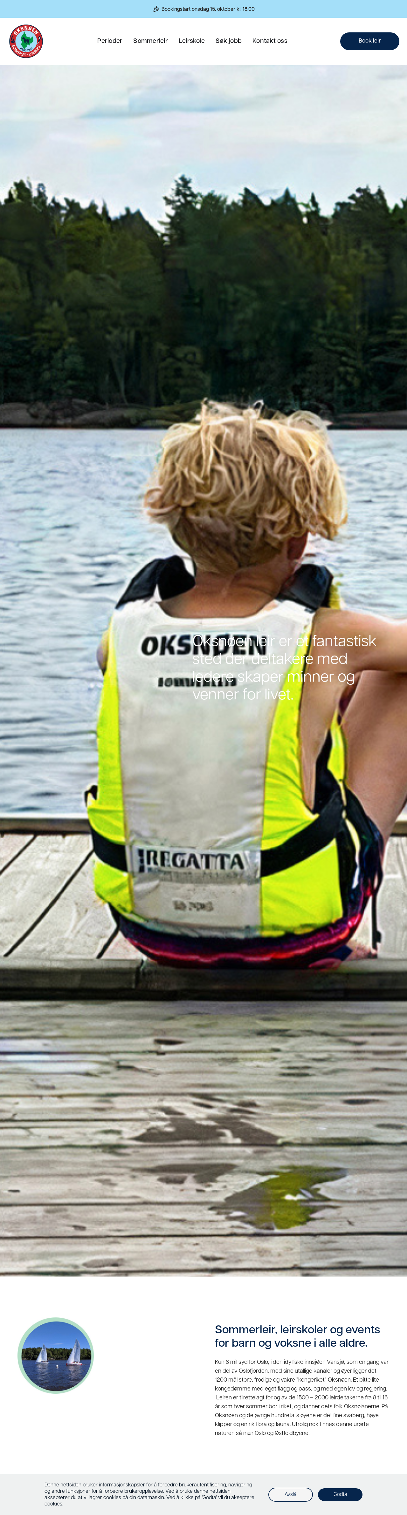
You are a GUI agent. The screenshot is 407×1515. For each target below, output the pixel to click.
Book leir (370, 41)
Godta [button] (340, 1494)
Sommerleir (150, 41)
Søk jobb (229, 41)
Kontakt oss (269, 41)
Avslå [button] (291, 1494)
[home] (26, 41)
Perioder (109, 41)
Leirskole (192, 41)
